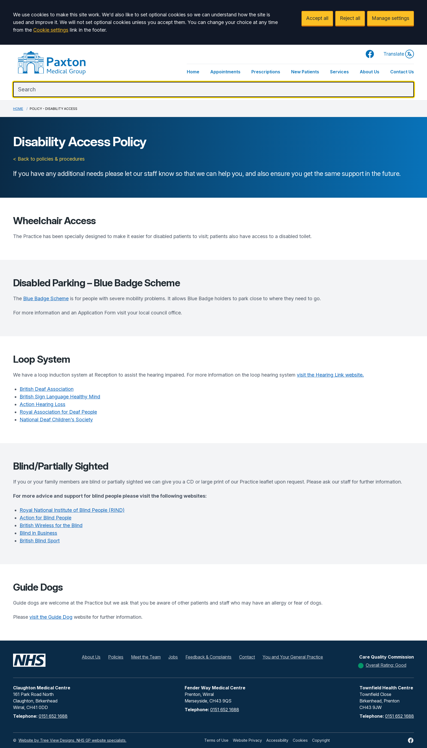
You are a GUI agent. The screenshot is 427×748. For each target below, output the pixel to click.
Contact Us (402, 71)
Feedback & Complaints (208, 657)
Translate (398, 54)
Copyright (321, 740)
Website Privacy (247, 740)
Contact (247, 657)
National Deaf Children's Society (56, 419)
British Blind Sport (40, 540)
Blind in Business (38, 533)
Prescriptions (265, 71)
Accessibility (277, 740)
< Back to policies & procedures (49, 159)
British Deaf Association (47, 389)
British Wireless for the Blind (51, 525)
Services (339, 71)
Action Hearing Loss (42, 404)
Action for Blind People (45, 518)
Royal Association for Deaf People (58, 412)
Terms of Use (216, 740)
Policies (115, 657)
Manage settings (390, 18)
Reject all (350, 18)
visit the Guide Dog (50, 617)
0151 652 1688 (53, 716)
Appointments (225, 71)
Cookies (300, 740)
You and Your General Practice (293, 657)
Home (193, 71)
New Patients (305, 71)
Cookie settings (50, 30)
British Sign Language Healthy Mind (60, 396)
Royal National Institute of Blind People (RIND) (72, 510)
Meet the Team (146, 657)
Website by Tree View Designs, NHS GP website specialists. (72, 740)
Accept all (317, 18)
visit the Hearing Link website (330, 375)
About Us (369, 71)
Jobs (173, 657)
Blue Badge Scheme (46, 298)
